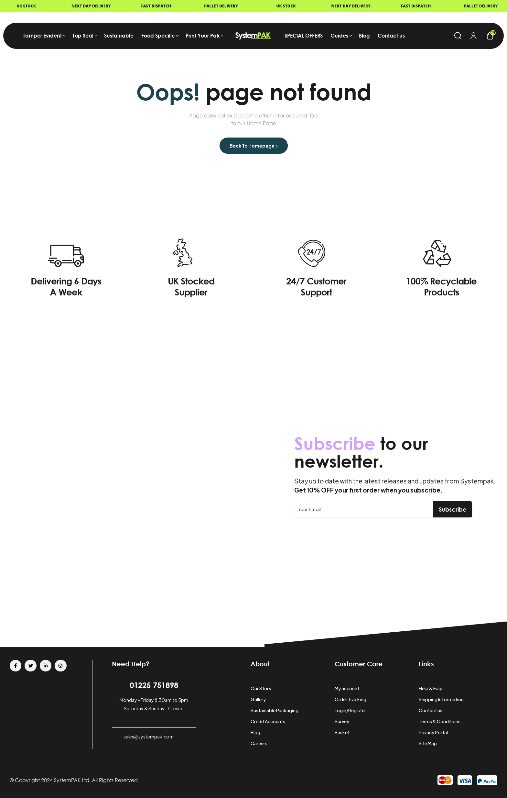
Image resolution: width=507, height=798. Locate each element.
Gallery (258, 699)
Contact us (430, 710)
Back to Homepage (254, 146)
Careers (259, 743)
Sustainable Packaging (274, 710)
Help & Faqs (431, 688)
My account (347, 688)
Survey (342, 721)
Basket (342, 732)
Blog (255, 732)
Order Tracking (350, 699)
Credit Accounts (268, 721)
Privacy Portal (433, 732)
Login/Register (350, 710)
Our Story (261, 688)
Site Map (428, 743)
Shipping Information (441, 699)
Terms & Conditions (439, 721)
